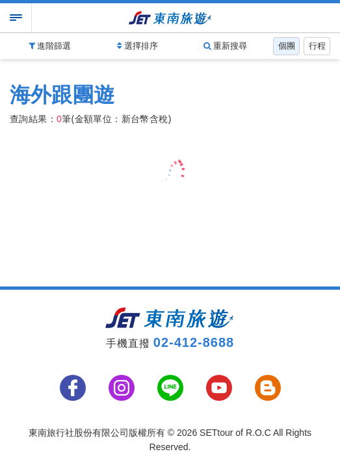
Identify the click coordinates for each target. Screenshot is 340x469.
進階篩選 (50, 46)
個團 (286, 46)
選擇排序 (137, 46)
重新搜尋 (225, 46)
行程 (317, 46)
